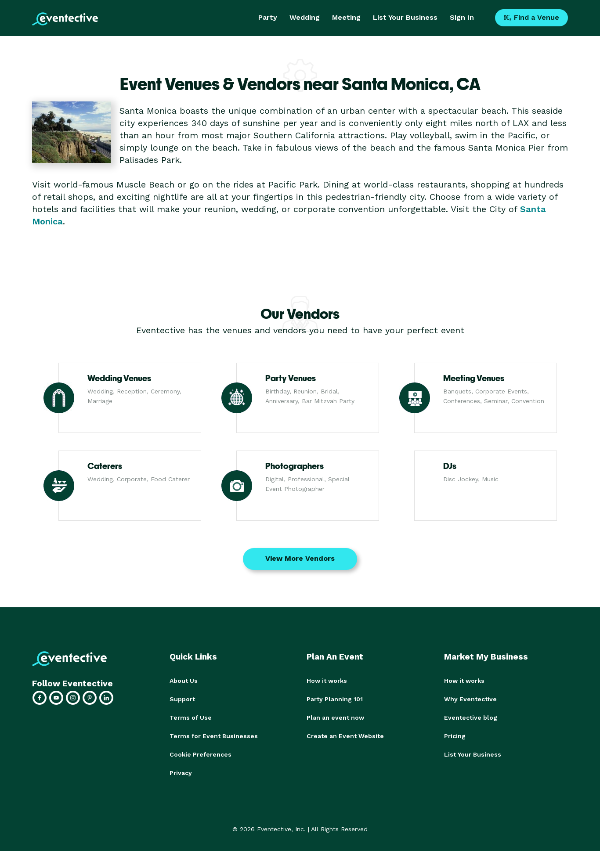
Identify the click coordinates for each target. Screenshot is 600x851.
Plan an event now (335, 717)
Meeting (346, 17)
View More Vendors (300, 558)
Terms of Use (191, 717)
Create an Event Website (345, 735)
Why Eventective (470, 699)
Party (267, 17)
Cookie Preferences (200, 754)
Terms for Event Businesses (214, 735)
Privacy (181, 772)
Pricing (455, 735)
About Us (184, 680)
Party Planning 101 (335, 699)
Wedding (304, 17)
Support (182, 699)
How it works (327, 680)
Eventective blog (470, 717)
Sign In (462, 17)
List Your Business (405, 17)
